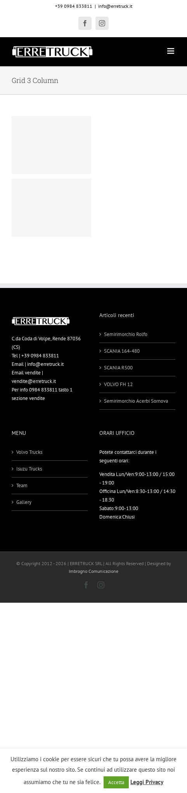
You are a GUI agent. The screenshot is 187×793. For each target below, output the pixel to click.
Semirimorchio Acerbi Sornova (136, 401)
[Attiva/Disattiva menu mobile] (171, 51)
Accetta (116, 782)
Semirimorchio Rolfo (125, 334)
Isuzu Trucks (29, 468)
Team (22, 485)
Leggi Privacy (146, 782)
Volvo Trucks (29, 452)
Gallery (23, 502)
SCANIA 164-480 (122, 351)
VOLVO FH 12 (118, 384)
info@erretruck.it (115, 6)
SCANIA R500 (118, 367)
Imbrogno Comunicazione (93, 571)
